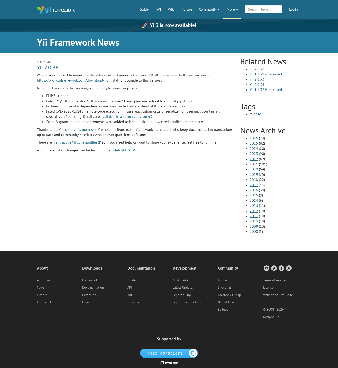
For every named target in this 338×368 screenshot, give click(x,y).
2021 (254, 164)
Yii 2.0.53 (257, 79)
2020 (254, 169)
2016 (254, 190)
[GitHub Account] (266, 268)
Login (293, 9)
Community (209, 9)
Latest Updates (183, 287)
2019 (254, 174)
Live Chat (224, 287)
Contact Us (44, 302)
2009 (254, 226)
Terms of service (274, 280)
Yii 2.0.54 (257, 84)
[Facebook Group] (281, 268)
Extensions (90, 295)
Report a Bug (182, 295)
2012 (254, 210)
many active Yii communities (75, 142)
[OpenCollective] (169, 353)
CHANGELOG (121, 150)
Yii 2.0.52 (257, 69)
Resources (134, 302)
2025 (254, 143)
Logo (85, 302)
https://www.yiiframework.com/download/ (70, 80)
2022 (254, 159)
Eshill (278, 317)
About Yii (43, 280)
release (255, 114)
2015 (254, 195)
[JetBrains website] (169, 363)
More (232, 9)
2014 (254, 200)
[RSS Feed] (288, 268)
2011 (254, 216)
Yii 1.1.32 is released (266, 89)
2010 (254, 221)
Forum (187, 9)
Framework (90, 280)
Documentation (93, 287)
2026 (254, 138)
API (158, 9)
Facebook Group (229, 295)
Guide (144, 9)
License (42, 295)
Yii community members (78, 129)
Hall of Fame (226, 302)
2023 (254, 153)
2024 (254, 148)
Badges (223, 309)
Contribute (180, 280)
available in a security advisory (125, 116)
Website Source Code (278, 295)
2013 (254, 205)
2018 (254, 179)
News (40, 287)
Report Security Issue (187, 302)
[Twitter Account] (273, 268)
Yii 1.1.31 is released (266, 74)
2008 (254, 231)
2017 (254, 184)
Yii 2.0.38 (47, 67)
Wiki (171, 9)
